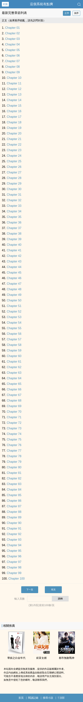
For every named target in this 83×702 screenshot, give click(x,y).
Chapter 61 (14, 361)
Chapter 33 (14, 205)
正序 (67, 13)
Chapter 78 (14, 456)
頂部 (61, 697)
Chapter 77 (14, 450)
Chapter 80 (14, 467)
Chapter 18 (14, 122)
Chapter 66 (14, 389)
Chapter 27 (14, 172)
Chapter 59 (14, 350)
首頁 (21, 697)
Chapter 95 (14, 550)
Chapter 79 (14, 461)
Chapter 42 (14, 255)
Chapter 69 (14, 406)
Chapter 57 (14, 339)
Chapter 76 (14, 445)
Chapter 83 (14, 484)
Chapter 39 (14, 239)
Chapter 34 (14, 211)
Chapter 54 (14, 322)
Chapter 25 (14, 161)
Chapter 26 (14, 166)
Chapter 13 (14, 94)
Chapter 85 (14, 495)
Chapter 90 (14, 523)
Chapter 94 (14, 545)
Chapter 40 (14, 244)
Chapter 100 (16, 578)
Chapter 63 (14, 372)
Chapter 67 (14, 395)
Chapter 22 (14, 144)
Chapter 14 (14, 100)
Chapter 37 (14, 228)
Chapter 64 (14, 378)
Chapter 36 (14, 222)
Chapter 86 (14, 500)
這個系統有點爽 (41, 4)
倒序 (76, 13)
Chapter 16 (14, 111)
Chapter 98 (14, 567)
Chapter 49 (14, 294)
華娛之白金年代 (16, 657)
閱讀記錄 (33, 697)
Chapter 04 (12, 44)
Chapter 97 (14, 561)
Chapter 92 (14, 534)
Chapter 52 (14, 311)
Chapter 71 (14, 417)
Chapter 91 (14, 528)
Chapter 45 (14, 272)
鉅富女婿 (41, 657)
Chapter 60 (14, 356)
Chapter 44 (14, 267)
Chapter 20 (14, 133)
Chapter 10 (14, 77)
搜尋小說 (48, 697)
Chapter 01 (12, 27)
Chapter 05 (12, 50)
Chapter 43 (14, 261)
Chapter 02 (12, 33)
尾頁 (53, 589)
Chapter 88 (14, 511)
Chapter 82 (14, 478)
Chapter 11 (14, 83)
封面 (5, 4)
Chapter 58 (14, 344)
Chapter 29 (14, 183)
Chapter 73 (14, 428)
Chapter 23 (14, 150)
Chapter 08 (12, 66)
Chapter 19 (14, 127)
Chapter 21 (14, 139)
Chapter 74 (14, 433)
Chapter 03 (12, 38)
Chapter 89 (14, 517)
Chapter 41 (14, 250)
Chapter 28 (14, 178)
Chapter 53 (14, 317)
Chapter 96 (14, 556)
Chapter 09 (12, 72)
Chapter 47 (14, 283)
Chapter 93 (14, 539)
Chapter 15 (14, 105)
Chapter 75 (14, 439)
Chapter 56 (14, 333)
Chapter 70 (14, 411)
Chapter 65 (14, 383)
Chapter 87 (14, 506)
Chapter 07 (12, 61)
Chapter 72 (14, 422)
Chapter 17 (14, 116)
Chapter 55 (14, 328)
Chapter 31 (14, 194)
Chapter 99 (14, 573)
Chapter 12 (14, 89)
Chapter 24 (14, 155)
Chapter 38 (14, 233)
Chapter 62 (14, 367)
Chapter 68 (14, 400)
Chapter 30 (14, 189)
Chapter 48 (14, 289)
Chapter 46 (14, 278)
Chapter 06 (12, 55)
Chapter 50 (14, 300)
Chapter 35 (14, 216)
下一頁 (29, 589)
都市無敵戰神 (66, 657)
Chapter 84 (14, 489)
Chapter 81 (14, 472)
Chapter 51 (14, 306)
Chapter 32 (14, 200)
